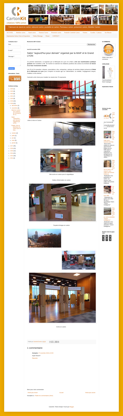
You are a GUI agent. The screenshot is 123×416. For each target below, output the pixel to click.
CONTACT (56, 36)
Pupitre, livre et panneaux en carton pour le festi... (16, 128)
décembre (15, 105)
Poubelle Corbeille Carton (72, 32)
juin (13, 138)
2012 (11, 158)
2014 (11, 153)
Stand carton (32, 32)
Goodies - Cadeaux (96, 32)
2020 (11, 98)
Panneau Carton (43, 32)
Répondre (35, 358)
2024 (11, 89)
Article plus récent (33, 392)
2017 (11, 146)
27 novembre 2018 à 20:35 (45, 353)
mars (13, 140)
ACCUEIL (10, 32)
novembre (15, 108)
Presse (47, 36)
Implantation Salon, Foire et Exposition (18, 36)
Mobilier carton (20, 32)
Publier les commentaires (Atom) (44, 395)
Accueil (61, 392)
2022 (11, 93)
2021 (11, 96)
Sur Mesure (108, 32)
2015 (11, 151)
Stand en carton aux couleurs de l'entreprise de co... (16, 112)
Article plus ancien (90, 392)
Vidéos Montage (38, 36)
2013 (11, 155)
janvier (14, 143)
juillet (13, 135)
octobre (14, 133)
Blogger (72, 407)
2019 (11, 101)
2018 (11, 103)
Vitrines (85, 32)
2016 (11, 148)
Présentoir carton (56, 32)
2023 (11, 91)
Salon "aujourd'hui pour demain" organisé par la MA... (15, 120)
